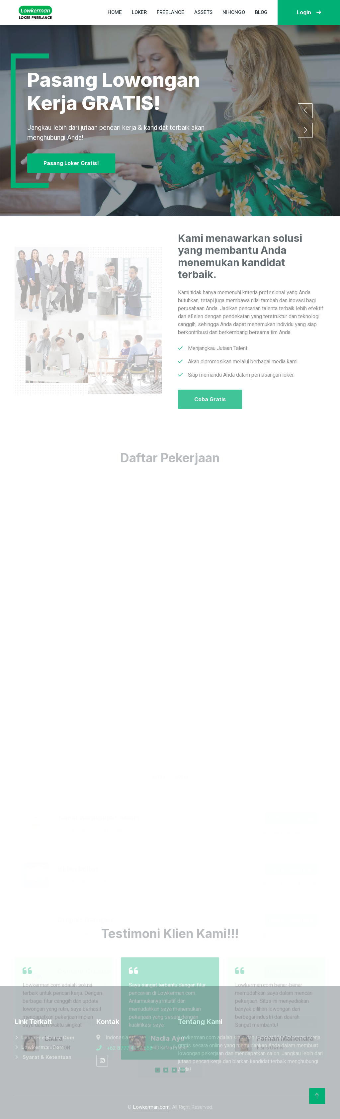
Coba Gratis (210, 399)
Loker (139, 12)
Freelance (170, 12)
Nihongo (233, 12)
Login (309, 12)
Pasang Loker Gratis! (71, 163)
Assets (203, 12)
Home (115, 12)
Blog (261, 12)
